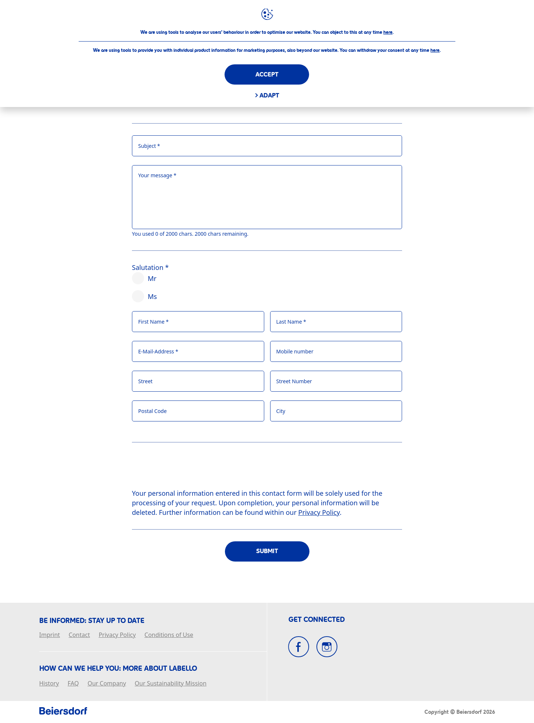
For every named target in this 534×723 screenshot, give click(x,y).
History (49, 683)
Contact (79, 635)
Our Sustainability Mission (171, 683)
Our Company (106, 683)
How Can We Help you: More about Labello (118, 669)
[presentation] (188, 468)
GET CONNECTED (316, 620)
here (388, 32)
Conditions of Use (168, 635)
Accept (267, 74)
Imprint (49, 635)
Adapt (269, 95)
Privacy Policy (117, 635)
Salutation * (150, 267)
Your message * (157, 175)
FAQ (73, 683)
